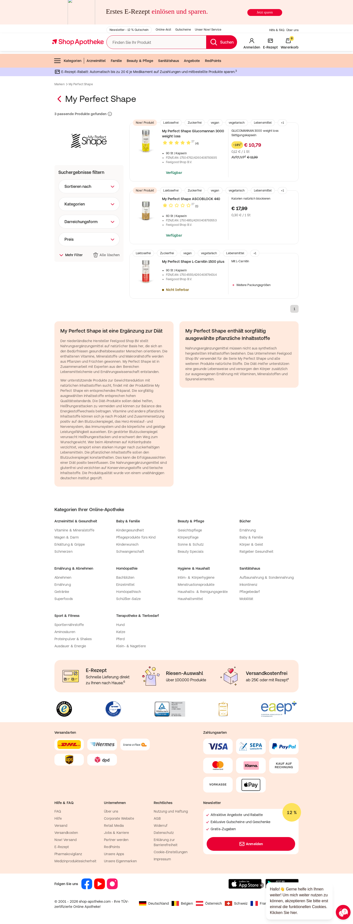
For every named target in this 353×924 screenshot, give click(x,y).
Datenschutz (164, 833)
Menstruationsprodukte (196, 585)
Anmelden (251, 844)
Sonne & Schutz (191, 544)
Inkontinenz (249, 585)
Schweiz (236, 903)
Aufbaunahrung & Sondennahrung (267, 577)
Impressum (162, 859)
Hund (120, 625)
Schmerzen (63, 551)
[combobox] (89, 186)
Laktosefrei (170, 122)
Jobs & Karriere (116, 833)
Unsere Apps (114, 854)
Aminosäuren (64, 632)
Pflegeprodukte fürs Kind (136, 537)
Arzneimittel (96, 61)
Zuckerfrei (195, 122)
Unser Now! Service (208, 29)
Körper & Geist (251, 544)
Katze (120, 632)
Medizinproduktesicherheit (75, 861)
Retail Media (114, 826)
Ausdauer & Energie (70, 646)
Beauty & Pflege (140, 61)
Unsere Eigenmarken (120, 861)
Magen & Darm (66, 537)
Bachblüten (125, 577)
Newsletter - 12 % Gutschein (129, 30)
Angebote (192, 61)
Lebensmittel (263, 122)
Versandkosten (66, 833)
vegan (215, 122)
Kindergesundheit (130, 530)
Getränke (61, 592)
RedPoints (213, 61)
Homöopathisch (128, 592)
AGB (157, 818)
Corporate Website (119, 818)
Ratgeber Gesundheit (256, 551)
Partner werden (116, 840)
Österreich (209, 903)
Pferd (120, 639)
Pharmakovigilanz (68, 854)
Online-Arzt (163, 29)
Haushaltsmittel (190, 599)
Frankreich (264, 903)
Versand (60, 826)
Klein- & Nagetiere (131, 646)
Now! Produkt (145, 122)
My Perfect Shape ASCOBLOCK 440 (191, 199)
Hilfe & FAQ (276, 30)
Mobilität (246, 599)
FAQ (57, 811)
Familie (116, 61)
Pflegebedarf (250, 592)
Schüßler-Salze (128, 599)
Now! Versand (65, 840)
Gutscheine (183, 29)
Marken (59, 84)
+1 (282, 122)
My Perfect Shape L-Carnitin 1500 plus (193, 262)
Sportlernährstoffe (69, 625)
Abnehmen (63, 577)
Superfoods (63, 599)
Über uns (292, 30)
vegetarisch (237, 122)
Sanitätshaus (168, 61)
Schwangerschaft (130, 551)
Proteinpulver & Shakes (73, 639)
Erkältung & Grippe (69, 544)
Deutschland (154, 903)
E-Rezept (61, 847)
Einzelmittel (125, 585)
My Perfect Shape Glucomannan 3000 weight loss (193, 133)
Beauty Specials (190, 551)
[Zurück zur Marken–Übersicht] (59, 99)
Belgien (182, 903)
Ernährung (248, 530)
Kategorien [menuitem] (67, 61)
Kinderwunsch (127, 544)
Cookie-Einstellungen (171, 852)
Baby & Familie (251, 537)
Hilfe (58, 818)
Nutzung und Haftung (171, 811)
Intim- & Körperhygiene (196, 577)
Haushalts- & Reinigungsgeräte (203, 592)
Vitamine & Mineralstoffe (74, 530)
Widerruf (161, 826)
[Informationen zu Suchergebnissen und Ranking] (109, 114)
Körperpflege (188, 537)
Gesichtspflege (190, 530)
